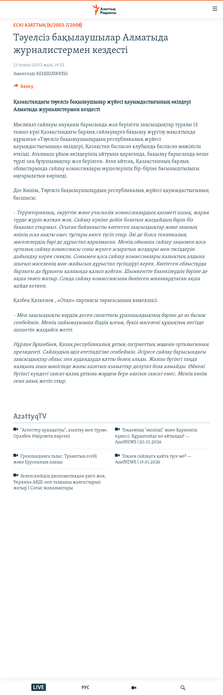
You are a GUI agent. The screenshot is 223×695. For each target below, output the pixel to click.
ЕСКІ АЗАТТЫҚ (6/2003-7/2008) (47, 25)
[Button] (23, 87)
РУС (85, 687)
